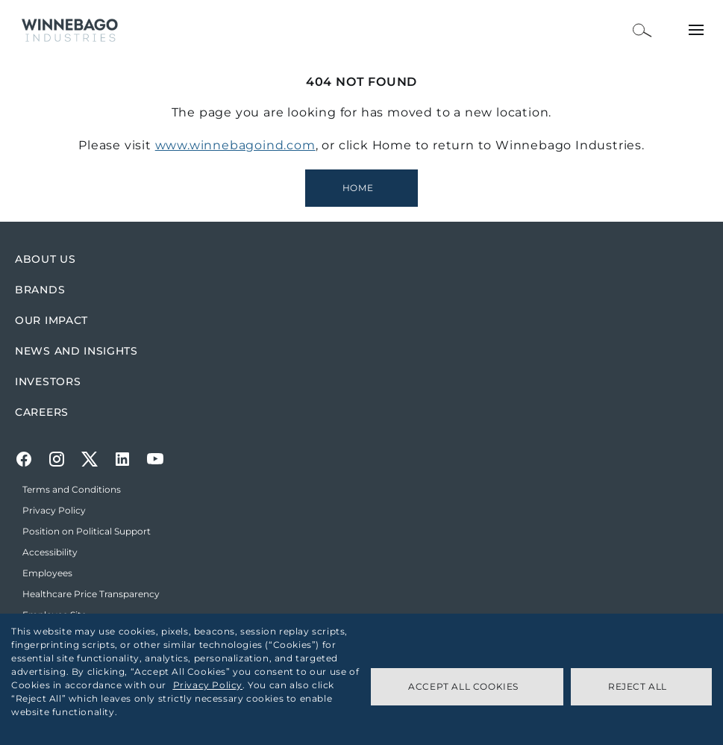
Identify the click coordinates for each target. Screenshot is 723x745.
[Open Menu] (696, 30)
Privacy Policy (207, 685)
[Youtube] (155, 459)
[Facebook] (24, 459)
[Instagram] (57, 459)
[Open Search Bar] (642, 30)
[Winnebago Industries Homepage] (361, 188)
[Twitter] (89, 459)
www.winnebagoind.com (235, 145)
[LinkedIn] (122, 459)
